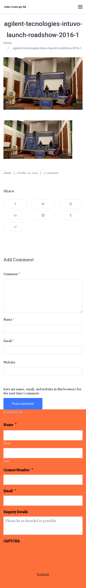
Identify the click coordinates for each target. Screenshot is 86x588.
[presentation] (38, 554)
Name (10, 425)
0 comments (51, 173)
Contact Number (18, 470)
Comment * (11, 274)
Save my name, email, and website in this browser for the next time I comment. (42, 391)
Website (9, 362)
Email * (8, 341)
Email (9, 491)
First (7, 443)
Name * (8, 319)
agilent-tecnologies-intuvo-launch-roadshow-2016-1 (47, 48)
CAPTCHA (11, 541)
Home (7, 43)
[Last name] (43, 453)
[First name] (43, 435)
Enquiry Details (15, 512)
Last (7, 461)
